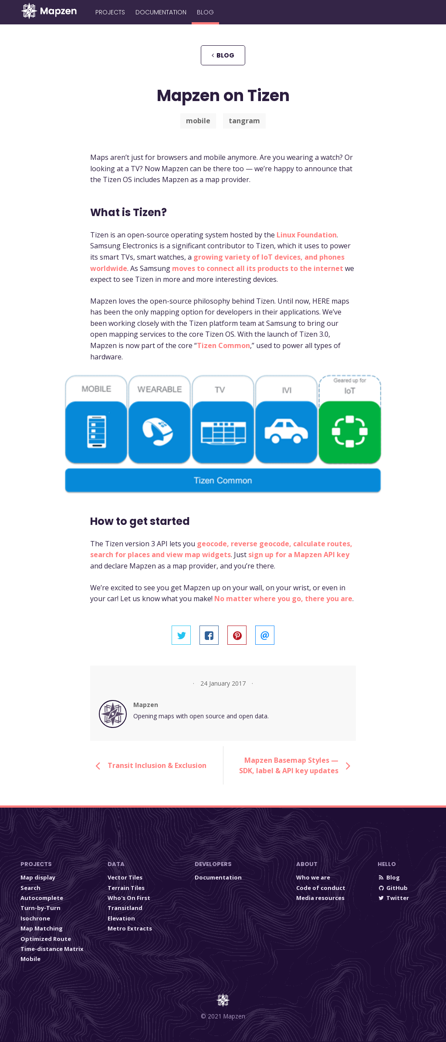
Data (116, 864)
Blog (205, 12)
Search (30, 888)
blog (223, 55)
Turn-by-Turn (40, 908)
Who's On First (129, 898)
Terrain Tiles (126, 888)
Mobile (30, 959)
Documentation (160, 12)
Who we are (313, 877)
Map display (37, 877)
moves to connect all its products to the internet (257, 268)
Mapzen (145, 704)
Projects (110, 12)
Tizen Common (223, 345)
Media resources (320, 898)
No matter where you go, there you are (283, 598)
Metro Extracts (130, 928)
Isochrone (35, 918)
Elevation (121, 918)
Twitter (393, 898)
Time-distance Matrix (52, 949)
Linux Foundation (307, 235)
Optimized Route (45, 939)
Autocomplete (41, 898)
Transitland (125, 908)
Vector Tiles (125, 877)
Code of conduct (320, 888)
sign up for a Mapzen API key (298, 554)
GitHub (393, 888)
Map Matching (41, 928)
